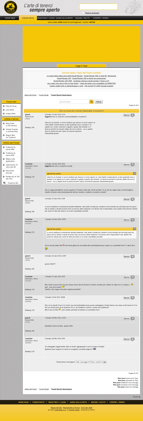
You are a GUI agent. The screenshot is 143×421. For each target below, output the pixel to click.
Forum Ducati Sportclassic (61, 95)
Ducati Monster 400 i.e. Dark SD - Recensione (100, 76)
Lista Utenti (10, 110)
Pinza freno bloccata (10, 172)
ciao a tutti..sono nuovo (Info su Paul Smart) (62, 83)
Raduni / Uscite (82, 18)
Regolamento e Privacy (71, 408)
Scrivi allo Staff (86, 408)
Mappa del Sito (56, 408)
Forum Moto (28, 18)
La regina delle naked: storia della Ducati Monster (65, 76)
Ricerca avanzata (92, 13)
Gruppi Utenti (10, 113)
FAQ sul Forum (11, 106)
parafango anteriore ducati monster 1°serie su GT (91, 81)
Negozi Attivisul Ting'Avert (11, 136)
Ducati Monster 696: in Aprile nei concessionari (89, 78)
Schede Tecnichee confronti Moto (12, 130)
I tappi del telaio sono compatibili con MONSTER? (98, 83)
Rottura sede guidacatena (10, 160)
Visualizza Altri (13, 183)
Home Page (10, 18)
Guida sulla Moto (64, 18)
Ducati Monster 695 (64, 78)
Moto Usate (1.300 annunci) (11, 124)
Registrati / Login (46, 18)
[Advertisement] (81, 44)
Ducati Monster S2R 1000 (63, 81)
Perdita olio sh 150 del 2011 (13, 177)
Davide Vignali (74, 410)
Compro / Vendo (100, 18)
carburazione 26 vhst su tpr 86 (12, 166)
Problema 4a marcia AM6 (10, 148)
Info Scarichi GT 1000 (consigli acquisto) (99, 86)
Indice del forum (30, 95)
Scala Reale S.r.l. (60, 410)
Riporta (126, 115)
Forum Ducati (43, 95)
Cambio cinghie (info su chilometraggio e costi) (66, 86)
